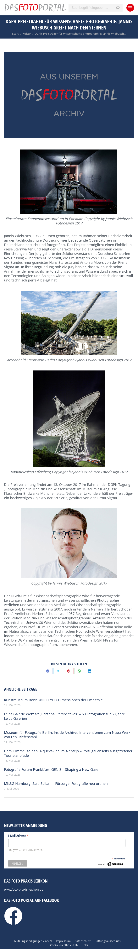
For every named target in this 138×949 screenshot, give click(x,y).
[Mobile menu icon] (130, 8)
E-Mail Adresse (18, 835)
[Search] (96, 8)
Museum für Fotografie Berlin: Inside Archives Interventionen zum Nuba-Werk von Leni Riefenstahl (67, 734)
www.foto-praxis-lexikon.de (23, 889)
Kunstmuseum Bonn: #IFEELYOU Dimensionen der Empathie (53, 700)
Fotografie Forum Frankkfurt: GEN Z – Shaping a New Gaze (51, 769)
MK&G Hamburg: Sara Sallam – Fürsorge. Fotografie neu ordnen (56, 783)
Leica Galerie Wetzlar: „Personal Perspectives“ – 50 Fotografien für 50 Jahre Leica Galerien (64, 716)
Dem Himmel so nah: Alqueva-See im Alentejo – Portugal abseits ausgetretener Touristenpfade (68, 753)
